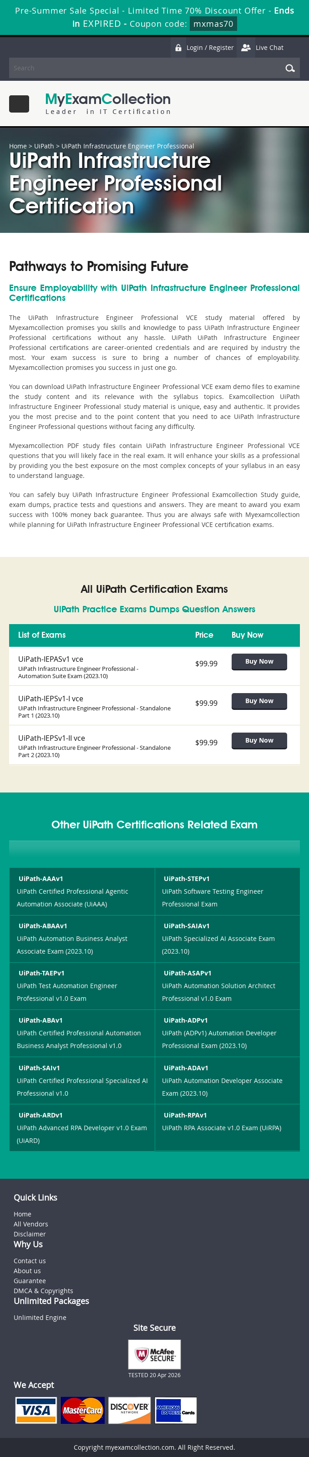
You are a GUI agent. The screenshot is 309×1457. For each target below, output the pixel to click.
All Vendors (31, 1224)
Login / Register (202, 47)
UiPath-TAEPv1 (41, 973)
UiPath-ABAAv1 (42, 925)
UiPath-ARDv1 (40, 1115)
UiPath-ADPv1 (185, 1020)
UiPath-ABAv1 (40, 1020)
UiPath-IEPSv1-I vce (50, 699)
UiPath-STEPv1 (186, 878)
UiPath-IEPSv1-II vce (51, 738)
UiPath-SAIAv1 (186, 925)
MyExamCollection (108, 104)
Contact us (30, 1260)
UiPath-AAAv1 (40, 878)
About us (27, 1270)
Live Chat (260, 47)
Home (18, 146)
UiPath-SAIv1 (38, 1067)
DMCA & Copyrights (43, 1290)
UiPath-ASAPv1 (187, 973)
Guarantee (30, 1280)
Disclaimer (30, 1234)
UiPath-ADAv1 (185, 1067)
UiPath (44, 146)
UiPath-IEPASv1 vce (50, 659)
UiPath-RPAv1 (184, 1115)
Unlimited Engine (40, 1317)
